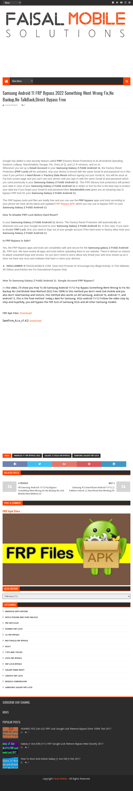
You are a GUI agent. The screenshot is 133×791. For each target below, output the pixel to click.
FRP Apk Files (11, 511)
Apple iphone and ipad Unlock (21, 617)
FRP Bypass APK (65, 203)
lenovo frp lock (14, 676)
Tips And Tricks (13, 652)
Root (8, 646)
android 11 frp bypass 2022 (27, 456)
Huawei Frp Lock (13, 629)
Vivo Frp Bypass (13, 658)
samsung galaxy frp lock (86, 456)
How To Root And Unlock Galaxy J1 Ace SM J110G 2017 (50, 758)
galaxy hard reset (15, 670)
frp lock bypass (13, 664)
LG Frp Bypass (12, 635)
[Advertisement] (66, 49)
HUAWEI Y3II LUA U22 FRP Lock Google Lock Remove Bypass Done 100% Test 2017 (66, 728)
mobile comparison (16, 681)
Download (25, 313)
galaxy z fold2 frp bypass (57, 456)
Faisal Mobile (60, 778)
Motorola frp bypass (16, 641)
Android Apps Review (16, 611)
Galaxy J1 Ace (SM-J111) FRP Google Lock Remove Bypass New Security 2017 (62, 743)
